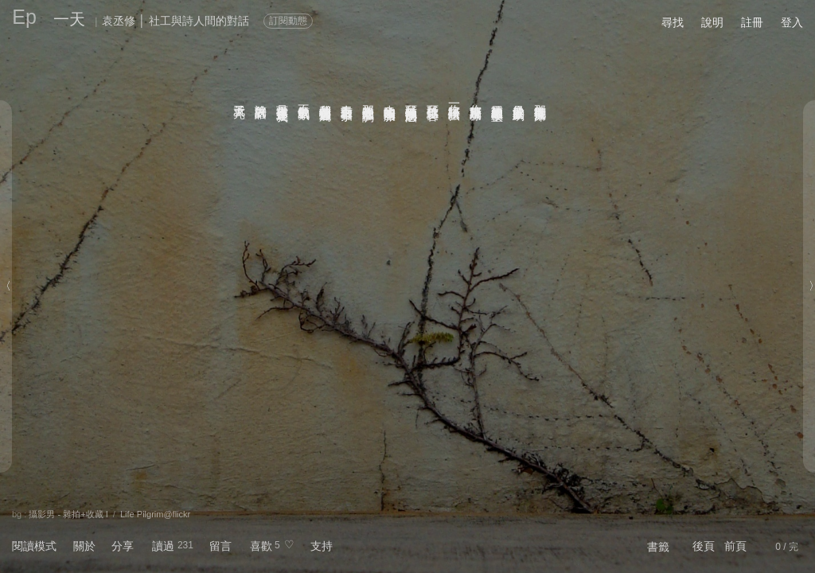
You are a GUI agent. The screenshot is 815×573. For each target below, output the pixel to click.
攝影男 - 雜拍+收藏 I (68, 514)
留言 (220, 546)
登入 (792, 22)
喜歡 (261, 546)
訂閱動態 (288, 20)
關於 (84, 546)
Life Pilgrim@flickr (155, 514)
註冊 (752, 22)
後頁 (703, 546)
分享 (122, 546)
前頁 (735, 546)
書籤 (658, 546)
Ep (24, 17)
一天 (69, 19)
